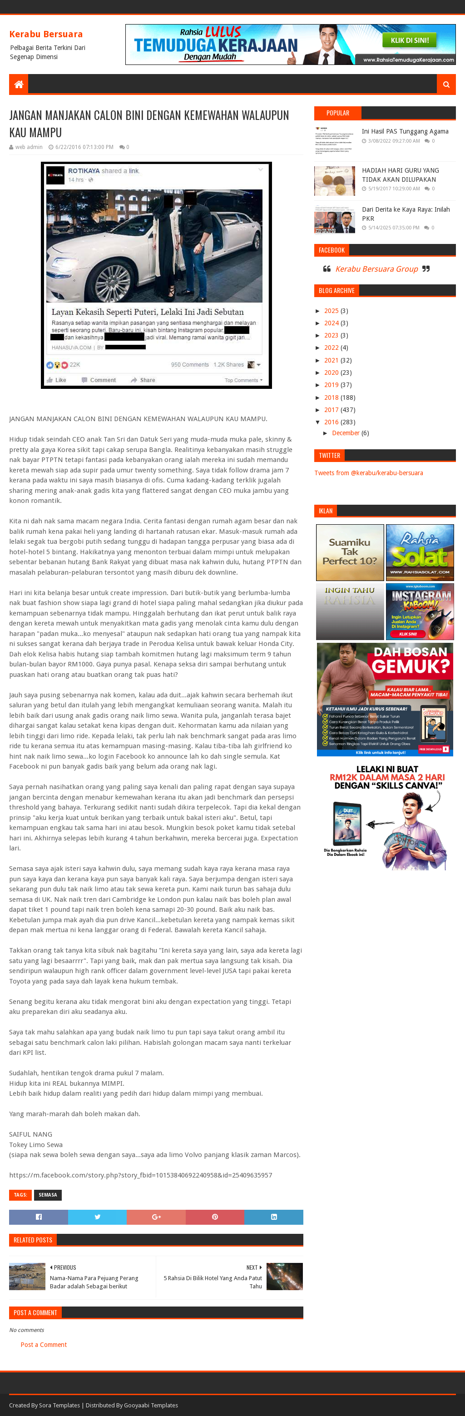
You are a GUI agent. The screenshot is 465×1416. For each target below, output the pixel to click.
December (346, 433)
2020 (332, 372)
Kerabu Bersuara (46, 34)
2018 (332, 397)
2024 (332, 323)
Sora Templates (59, 1405)
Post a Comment (43, 1344)
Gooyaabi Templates (151, 1405)
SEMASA (48, 1194)
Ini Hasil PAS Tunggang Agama (405, 131)
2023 (332, 335)
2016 (332, 422)
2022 (332, 347)
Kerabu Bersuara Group (376, 268)
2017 (332, 409)
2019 (332, 384)
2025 (332, 310)
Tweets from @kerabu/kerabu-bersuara (368, 473)
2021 (332, 360)
